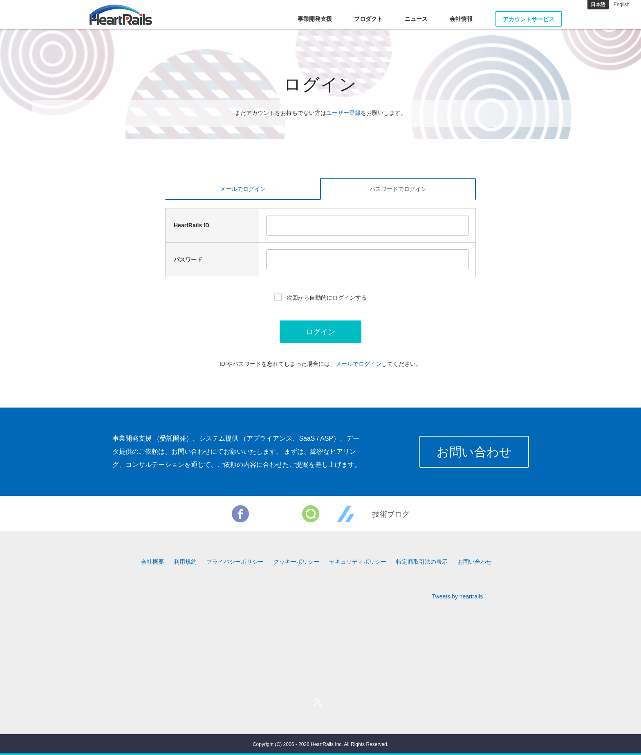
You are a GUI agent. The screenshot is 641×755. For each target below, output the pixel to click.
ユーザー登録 (343, 113)
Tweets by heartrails (457, 596)
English (622, 4)
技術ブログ (390, 514)
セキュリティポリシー (357, 561)
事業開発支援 (315, 19)
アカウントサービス (528, 19)
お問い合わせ (474, 452)
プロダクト (368, 19)
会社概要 (152, 561)
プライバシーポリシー (235, 561)
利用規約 (185, 561)
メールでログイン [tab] (243, 189)
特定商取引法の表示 (422, 561)
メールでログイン (358, 364)
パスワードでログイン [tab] (398, 189)
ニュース (416, 19)
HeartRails (121, 14)
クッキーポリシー (296, 561)
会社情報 (461, 19)
